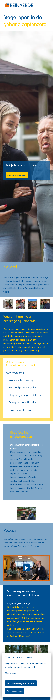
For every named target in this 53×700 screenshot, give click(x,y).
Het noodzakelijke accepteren (21, 683)
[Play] (26, 567)
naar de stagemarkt (16, 175)
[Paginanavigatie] (47, 5)
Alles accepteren (15, 690)
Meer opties (12, 673)
